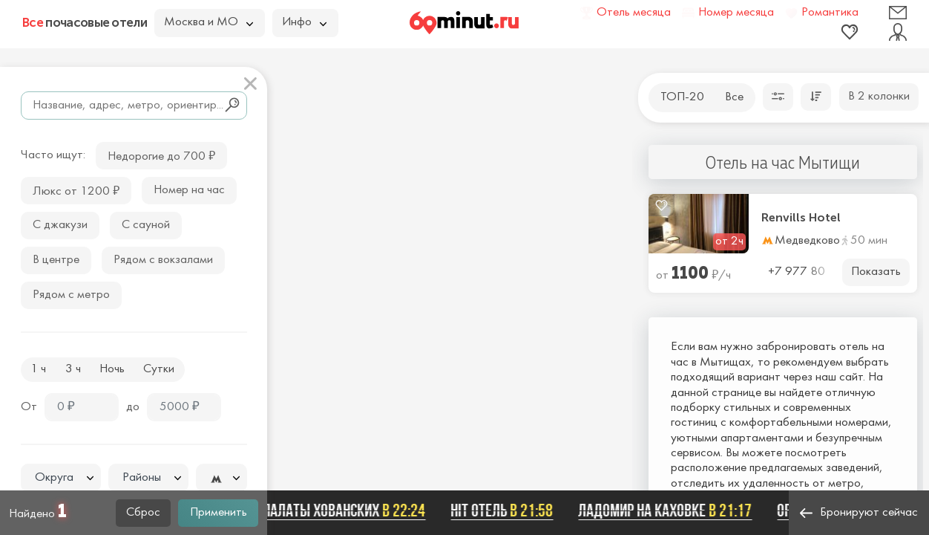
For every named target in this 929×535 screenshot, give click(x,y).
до (132, 407)
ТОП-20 (682, 97)
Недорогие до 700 (161, 155)
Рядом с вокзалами (163, 260)
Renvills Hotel (801, 218)
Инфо (304, 22)
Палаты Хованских (347, 510)
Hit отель (505, 510)
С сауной (146, 225)
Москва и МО (208, 22)
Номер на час (189, 190)
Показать (876, 272)
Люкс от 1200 (76, 190)
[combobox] (61, 478)
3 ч (73, 369)
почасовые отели (84, 22)
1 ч (38, 369)
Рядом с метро (71, 295)
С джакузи (60, 225)
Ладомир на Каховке (668, 510)
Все (734, 97)
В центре (56, 260)
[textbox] (61, 478)
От (29, 407)
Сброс (143, 513)
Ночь (112, 369)
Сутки (158, 369)
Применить (218, 513)
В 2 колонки (879, 97)
